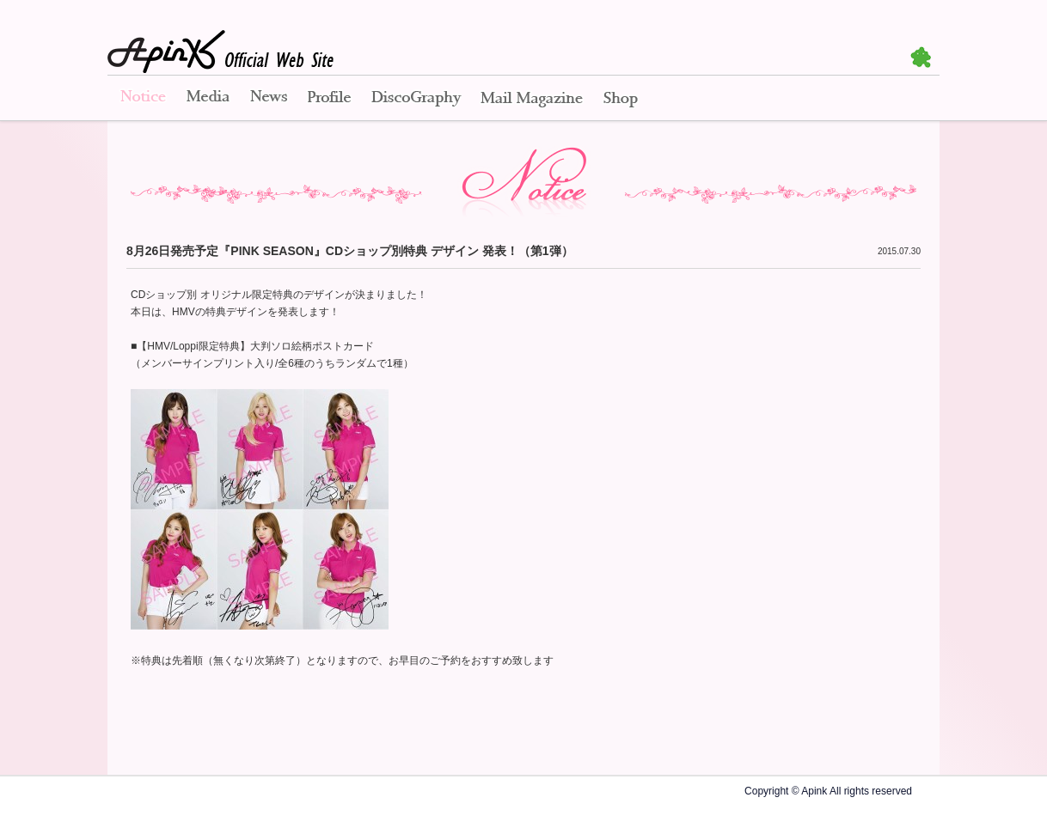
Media (208, 98)
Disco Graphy (416, 98)
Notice (142, 98)
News (268, 98)
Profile (329, 98)
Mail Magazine (532, 98)
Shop (621, 98)
